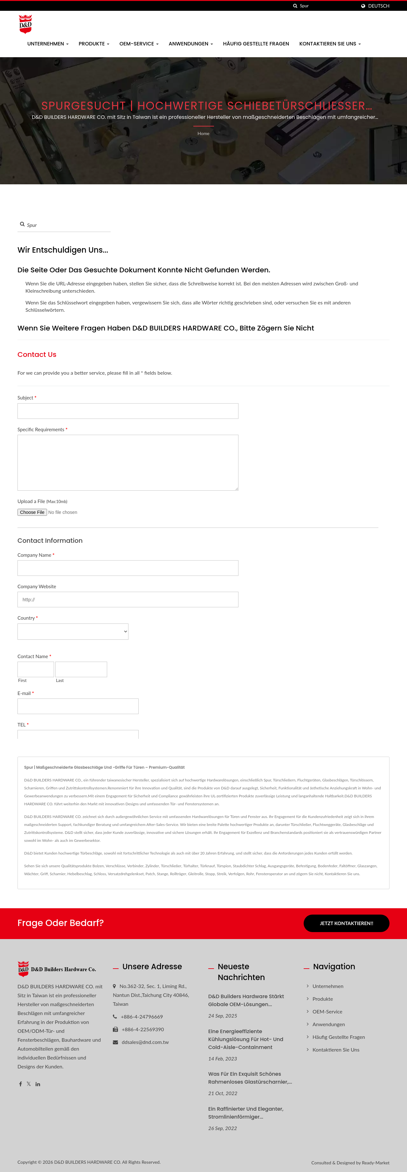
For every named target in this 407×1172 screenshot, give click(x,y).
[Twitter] (28, 1083)
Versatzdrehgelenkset (126, 873)
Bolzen (98, 865)
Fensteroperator (269, 873)
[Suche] (295, 6)
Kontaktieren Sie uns (330, 43)
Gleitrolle (195, 873)
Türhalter (190, 865)
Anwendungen (191, 43)
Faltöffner (347, 865)
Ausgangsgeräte (281, 865)
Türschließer (171, 865)
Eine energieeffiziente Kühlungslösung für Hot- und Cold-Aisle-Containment (245, 1038)
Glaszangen (366, 865)
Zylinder (152, 865)
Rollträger (178, 873)
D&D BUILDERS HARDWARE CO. (87, 1161)
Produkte (94, 43)
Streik (221, 873)
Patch (150, 873)
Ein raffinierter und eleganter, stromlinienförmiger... (245, 1112)
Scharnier (58, 873)
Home (203, 133)
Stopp (210, 873)
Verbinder (135, 865)
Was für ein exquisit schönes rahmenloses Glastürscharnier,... (250, 1077)
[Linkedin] (38, 1083)
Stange (162, 873)
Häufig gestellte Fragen (256, 43)
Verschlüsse (115, 865)
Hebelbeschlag (79, 873)
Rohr (250, 873)
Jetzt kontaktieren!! (346, 923)
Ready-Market (376, 1162)
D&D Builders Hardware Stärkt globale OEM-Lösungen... (246, 999)
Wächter (31, 873)
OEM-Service (139, 43)
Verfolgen (236, 873)
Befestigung (306, 865)
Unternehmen (48, 43)
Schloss (100, 873)
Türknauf (207, 865)
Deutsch (379, 6)
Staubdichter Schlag (249, 865)
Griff (44, 873)
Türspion (224, 865)
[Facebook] (20, 1083)
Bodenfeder (328, 865)
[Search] (328, 6)
